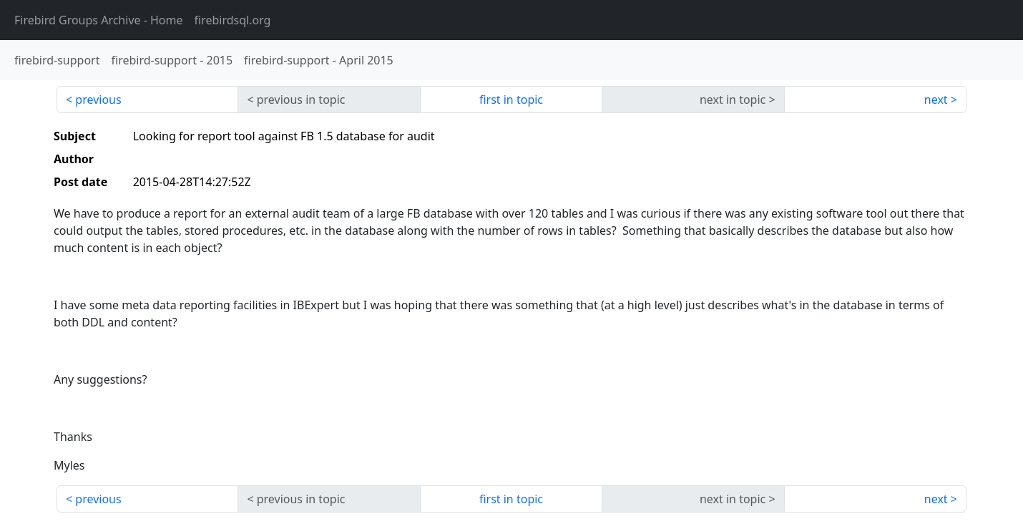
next (936, 99)
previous (98, 99)
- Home (98, 20)
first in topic (511, 99)
